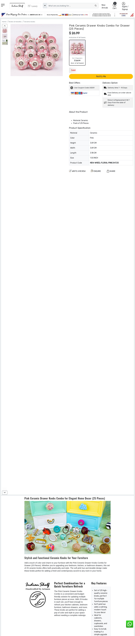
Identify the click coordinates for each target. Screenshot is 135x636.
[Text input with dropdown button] (72, 5)
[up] (4, 26)
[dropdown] (45, 5)
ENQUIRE (96, 171)
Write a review (77, 171)
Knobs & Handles (15, 22)
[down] (4, 493)
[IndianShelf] (17, 6)
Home (4, 22)
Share (111, 171)
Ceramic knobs (29, 22)
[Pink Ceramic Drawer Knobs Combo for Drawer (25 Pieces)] (4, 31)
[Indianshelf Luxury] (32, 6)
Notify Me (101, 76)
